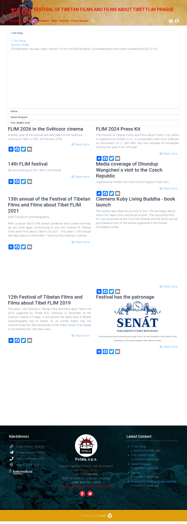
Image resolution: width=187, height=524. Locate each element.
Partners (64, 20)
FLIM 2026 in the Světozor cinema (153, 481)
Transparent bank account (76, 486)
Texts (54, 20)
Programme (16, 20)
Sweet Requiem (19, 117)
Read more (82, 144)
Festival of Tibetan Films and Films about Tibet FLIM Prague (91, 9)
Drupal (101, 515)
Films (29, 20)
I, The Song (17, 33)
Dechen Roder (20, 45)
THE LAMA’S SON (20, 122)
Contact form (104, 486)
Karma (14, 111)
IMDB (143, 49)
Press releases (79, 20)
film (98, 219)
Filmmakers (42, 20)
